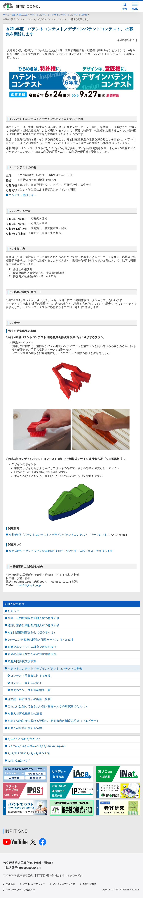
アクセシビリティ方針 (64, 883)
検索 (124, 6)
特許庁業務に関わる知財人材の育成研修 (33, 625)
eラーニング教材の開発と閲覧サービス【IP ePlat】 (41, 639)
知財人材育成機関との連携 (25, 713)
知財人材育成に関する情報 (25, 727)
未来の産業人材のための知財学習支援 (32, 654)
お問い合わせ (89, 883)
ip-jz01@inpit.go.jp (29, 585)
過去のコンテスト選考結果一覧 (30, 690)
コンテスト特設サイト (22, 195)
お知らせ (13, 610)
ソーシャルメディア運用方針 (20, 889)
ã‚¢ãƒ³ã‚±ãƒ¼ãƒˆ (19, 760)
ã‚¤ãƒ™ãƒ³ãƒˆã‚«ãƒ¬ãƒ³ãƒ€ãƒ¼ (29, 753)
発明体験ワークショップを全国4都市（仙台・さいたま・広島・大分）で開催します (61, 550)
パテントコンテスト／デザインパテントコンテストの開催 (58, 14)
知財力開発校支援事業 (22, 661)
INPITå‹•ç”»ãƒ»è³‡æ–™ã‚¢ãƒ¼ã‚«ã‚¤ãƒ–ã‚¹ (37, 746)
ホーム (6, 14)
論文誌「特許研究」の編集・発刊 (29, 699)
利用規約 (10, 883)
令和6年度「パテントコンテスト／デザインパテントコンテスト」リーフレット (58, 534)
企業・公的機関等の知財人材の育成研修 (33, 618)
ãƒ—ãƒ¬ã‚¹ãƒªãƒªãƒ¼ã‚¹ (24, 739)
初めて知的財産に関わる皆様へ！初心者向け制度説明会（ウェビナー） (54, 720)
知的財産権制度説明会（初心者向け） (32, 632)
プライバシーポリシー (34, 883)
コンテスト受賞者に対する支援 (30, 675)
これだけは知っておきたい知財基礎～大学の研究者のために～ (48, 706)
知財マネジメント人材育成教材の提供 (32, 646)
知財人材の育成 (19, 14)
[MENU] (135, 6)
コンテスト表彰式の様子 (26, 682)
